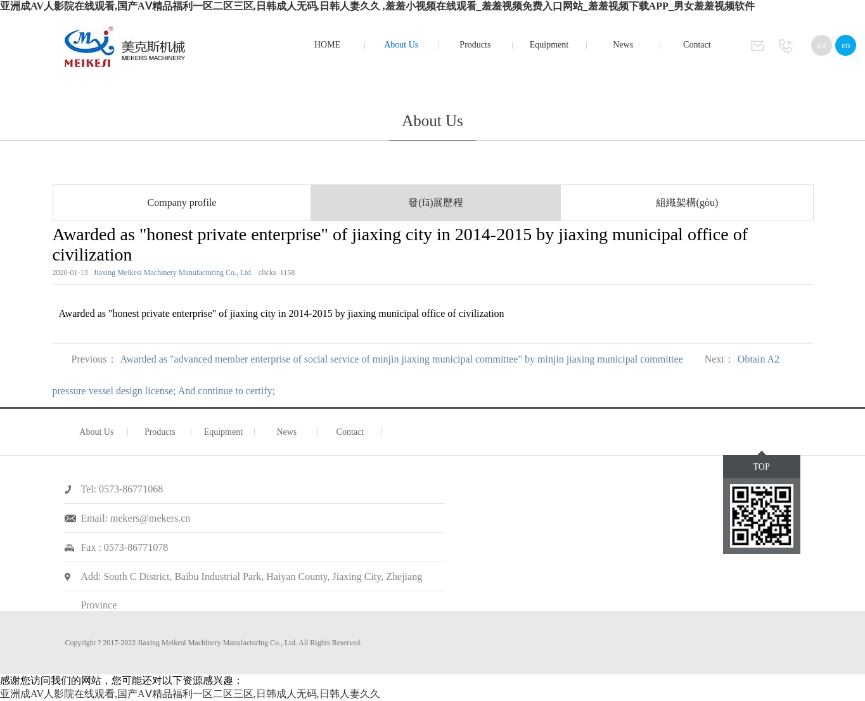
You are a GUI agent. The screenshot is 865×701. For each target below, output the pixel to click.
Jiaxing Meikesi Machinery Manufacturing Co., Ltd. (173, 272)
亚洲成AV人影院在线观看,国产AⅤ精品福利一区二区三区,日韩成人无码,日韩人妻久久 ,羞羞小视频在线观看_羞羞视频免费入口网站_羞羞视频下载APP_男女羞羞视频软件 (377, 6)
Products (474, 44)
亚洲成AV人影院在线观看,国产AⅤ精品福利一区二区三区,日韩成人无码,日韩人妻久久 (190, 693)
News (623, 44)
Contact (697, 44)
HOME (327, 44)
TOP (761, 467)
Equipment (549, 44)
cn (821, 45)
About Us (401, 44)
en (846, 45)
